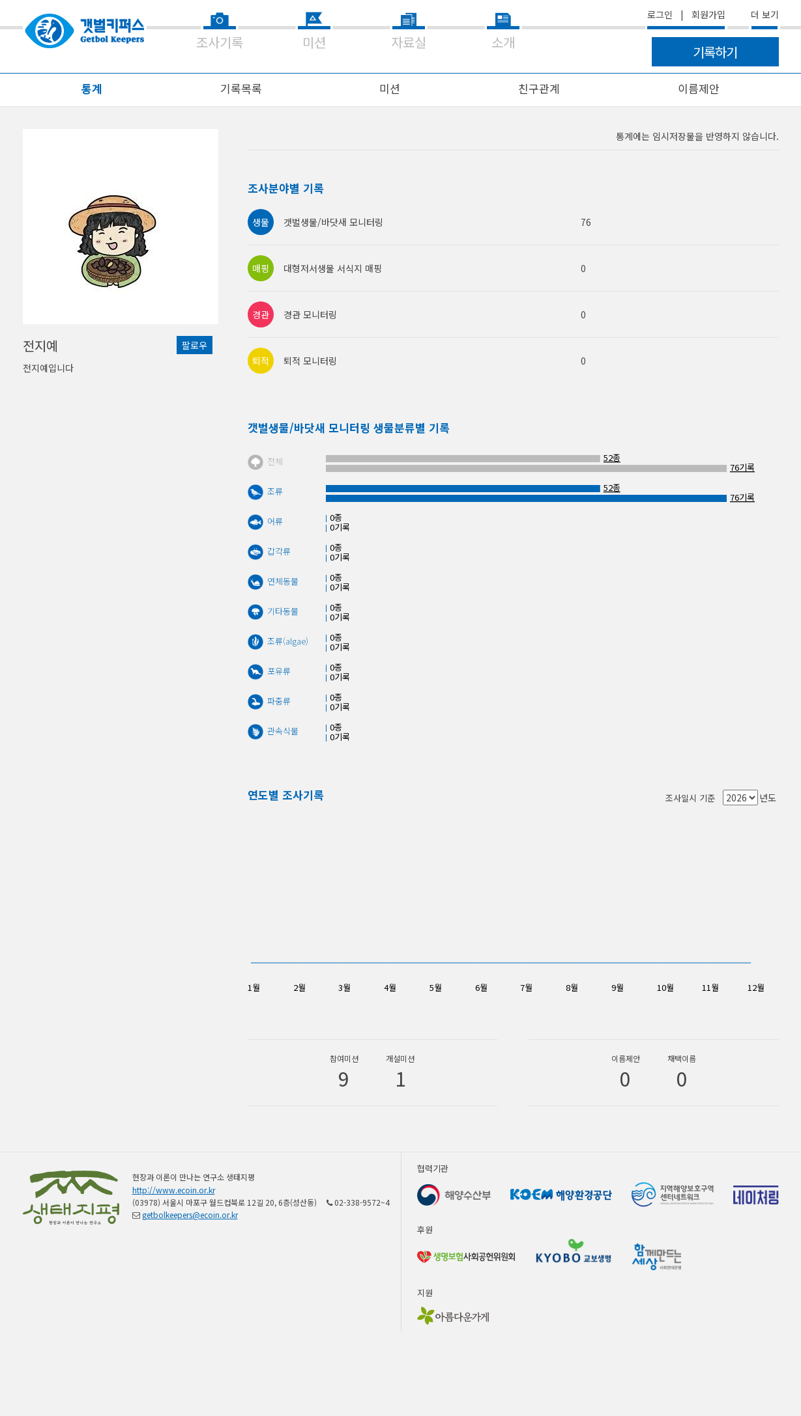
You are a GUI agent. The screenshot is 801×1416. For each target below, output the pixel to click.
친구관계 (539, 88)
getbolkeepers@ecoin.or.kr (190, 1214)
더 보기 (765, 14)
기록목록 (241, 88)
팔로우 (194, 345)
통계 (91, 88)
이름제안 (699, 88)
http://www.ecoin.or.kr (173, 1189)
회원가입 (708, 14)
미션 (389, 88)
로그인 (660, 14)
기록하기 (715, 51)
